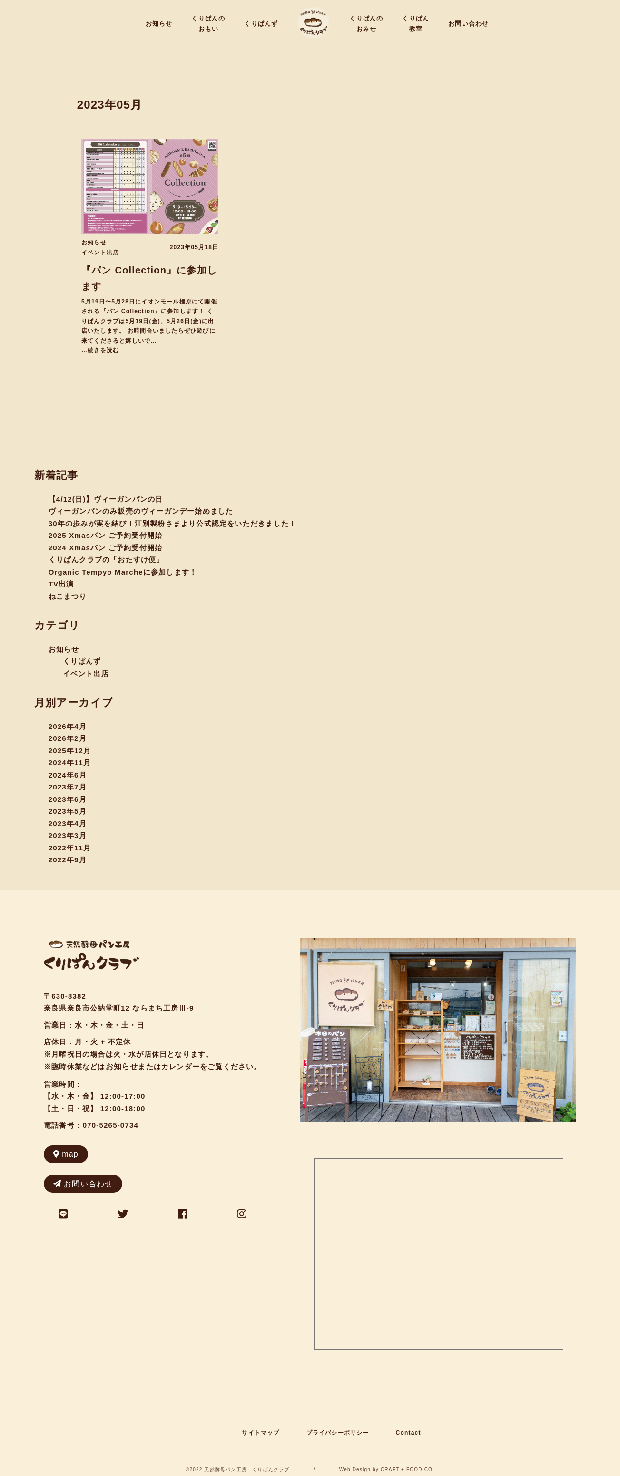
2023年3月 (68, 835)
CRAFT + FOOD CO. (407, 1469)
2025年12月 (70, 751)
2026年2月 (68, 738)
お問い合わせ (468, 23)
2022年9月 (68, 860)
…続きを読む (100, 350)
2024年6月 (68, 775)
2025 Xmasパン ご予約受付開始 (106, 535)
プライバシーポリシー (337, 1432)
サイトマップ (260, 1432)
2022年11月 (70, 848)
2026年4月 (68, 726)
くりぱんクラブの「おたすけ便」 (106, 560)
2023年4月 (68, 823)
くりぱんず (261, 23)
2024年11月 (70, 762)
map (66, 1154)
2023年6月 (68, 799)
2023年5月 (68, 811)
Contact (408, 1432)
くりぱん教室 (415, 23)
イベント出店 (100, 252)
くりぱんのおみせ (366, 23)
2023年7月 (68, 787)
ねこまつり (68, 596)
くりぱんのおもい (208, 23)
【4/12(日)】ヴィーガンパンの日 (106, 499)
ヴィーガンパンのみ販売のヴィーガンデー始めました (141, 511)
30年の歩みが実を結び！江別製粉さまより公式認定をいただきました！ (172, 523)
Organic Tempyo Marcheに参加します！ (123, 572)
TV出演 (61, 584)
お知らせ (159, 23)
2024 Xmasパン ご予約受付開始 (106, 548)
